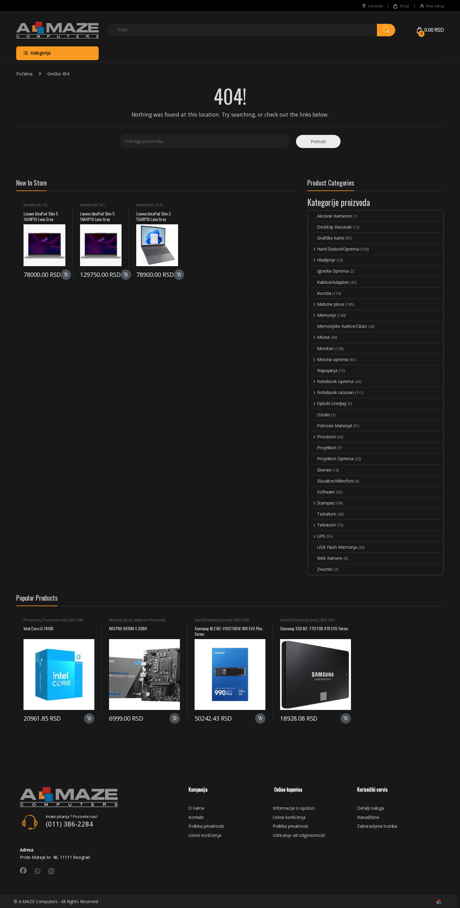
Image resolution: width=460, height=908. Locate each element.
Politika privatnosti (206, 826)
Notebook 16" (35, 205)
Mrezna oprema (328, 359)
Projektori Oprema (330, 458)
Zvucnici (320, 569)
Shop (401, 6)
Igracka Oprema (328, 271)
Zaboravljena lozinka (377, 826)
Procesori (322, 437)
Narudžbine (368, 817)
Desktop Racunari (330, 227)
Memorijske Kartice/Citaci (337, 326)
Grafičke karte (326, 238)
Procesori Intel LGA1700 (62, 620)
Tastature (322, 514)
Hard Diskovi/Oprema (333, 249)
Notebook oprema (330, 381)
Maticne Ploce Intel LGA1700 (137, 622)
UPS (316, 536)
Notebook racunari (330, 392)
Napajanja (322, 370)
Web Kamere (325, 558)
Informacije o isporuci (294, 808)
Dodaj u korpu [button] (66, 275)
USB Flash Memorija (332, 547)
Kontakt (196, 817)
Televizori (321, 525)
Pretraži (318, 141)
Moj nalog (431, 6)
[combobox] (242, 30)
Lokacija (372, 6)
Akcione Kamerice (330, 216)
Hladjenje (321, 260)
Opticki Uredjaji (327, 403)
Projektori (322, 447)
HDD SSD (241, 620)
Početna (24, 74)
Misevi (318, 337)
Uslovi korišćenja (204, 835)
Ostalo (319, 415)
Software (321, 492)
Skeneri (319, 470)
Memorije (322, 315)
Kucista (319, 293)
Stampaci (321, 503)
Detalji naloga (370, 808)
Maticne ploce (326, 304)
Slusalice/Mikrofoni (330, 481)
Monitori (321, 348)
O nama (196, 808)
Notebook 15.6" (149, 205)
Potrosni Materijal (330, 426)
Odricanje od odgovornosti (299, 835)
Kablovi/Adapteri (328, 282)
